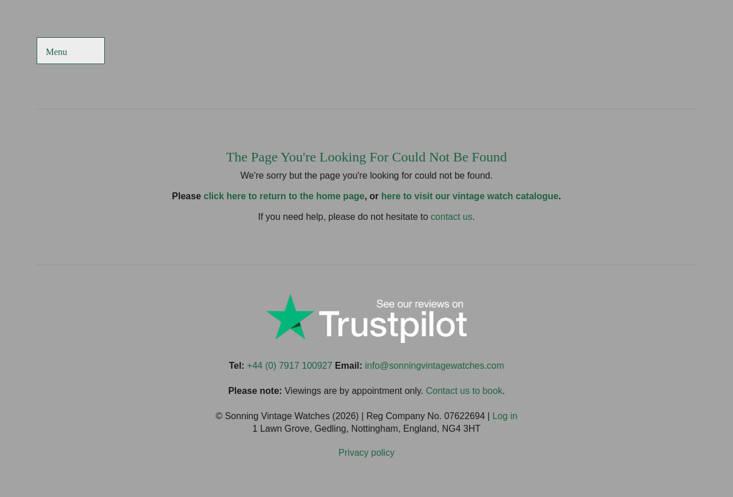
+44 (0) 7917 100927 (289, 365)
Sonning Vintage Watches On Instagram (657, 52)
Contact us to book (464, 391)
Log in (505, 416)
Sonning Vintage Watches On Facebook (573, 52)
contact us (451, 217)
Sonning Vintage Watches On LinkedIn (684, 52)
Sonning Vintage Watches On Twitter (601, 52)
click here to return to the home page (284, 196)
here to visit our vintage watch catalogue (469, 196)
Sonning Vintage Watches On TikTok (629, 52)
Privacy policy (366, 452)
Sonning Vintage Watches (366, 51)
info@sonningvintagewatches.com (434, 365)
